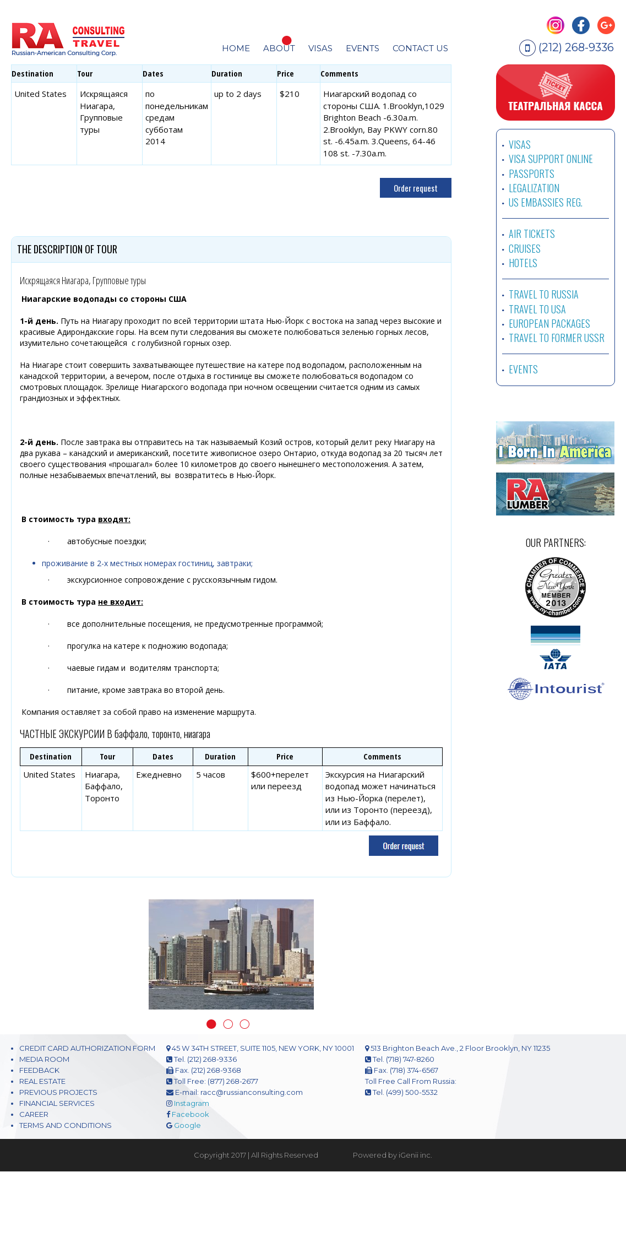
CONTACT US (420, 48)
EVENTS (362, 48)
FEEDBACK (39, 1158)
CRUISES (525, 336)
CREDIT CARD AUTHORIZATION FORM (87, 1136)
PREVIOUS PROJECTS (58, 1180)
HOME (236, 48)
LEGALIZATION (534, 276)
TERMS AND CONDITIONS (65, 1213)
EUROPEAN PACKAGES (549, 411)
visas (320, 48)
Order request (416, 276)
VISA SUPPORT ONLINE (551, 247)
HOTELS (523, 351)
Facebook (190, 1202)
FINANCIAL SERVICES (57, 1191)
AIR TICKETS (532, 321)
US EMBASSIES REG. (546, 290)
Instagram (191, 1191)
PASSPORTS (531, 261)
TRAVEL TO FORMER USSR (557, 426)
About (279, 48)
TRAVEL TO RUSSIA (544, 382)
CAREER (33, 1202)
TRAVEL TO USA (537, 396)
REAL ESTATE (42, 1169)
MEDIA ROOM (44, 1147)
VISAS (520, 232)
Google (187, 1213)
